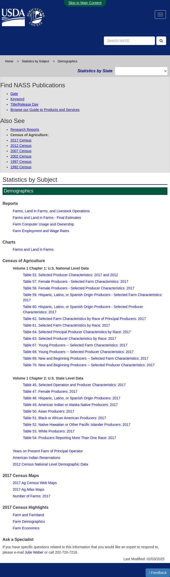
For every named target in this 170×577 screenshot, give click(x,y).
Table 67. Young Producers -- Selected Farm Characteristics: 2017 (75, 345)
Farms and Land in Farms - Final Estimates (47, 218)
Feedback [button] (158, 573)
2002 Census (21, 156)
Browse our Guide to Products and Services (45, 110)
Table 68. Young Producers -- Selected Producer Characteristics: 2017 (78, 352)
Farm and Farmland (28, 515)
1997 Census (21, 162)
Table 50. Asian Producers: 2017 (48, 411)
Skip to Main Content (85, 3)
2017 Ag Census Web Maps (35, 483)
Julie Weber (34, 552)
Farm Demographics (29, 521)
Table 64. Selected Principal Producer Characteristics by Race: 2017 (77, 332)
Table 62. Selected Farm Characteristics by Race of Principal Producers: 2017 (84, 319)
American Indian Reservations (36, 458)
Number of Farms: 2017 (31, 496)
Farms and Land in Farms (33, 249)
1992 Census (21, 167)
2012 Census (21, 146)
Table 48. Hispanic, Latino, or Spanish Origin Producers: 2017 (71, 398)
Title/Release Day (24, 104)
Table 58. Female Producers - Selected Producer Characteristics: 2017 (78, 288)
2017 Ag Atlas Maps (28, 489)
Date (14, 94)
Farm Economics (26, 528)
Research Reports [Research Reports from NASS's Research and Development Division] (24, 130)
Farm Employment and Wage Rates (41, 231)
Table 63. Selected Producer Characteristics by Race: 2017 (69, 338)
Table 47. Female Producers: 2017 (50, 391)
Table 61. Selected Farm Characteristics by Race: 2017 (66, 325)
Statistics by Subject (35, 61)
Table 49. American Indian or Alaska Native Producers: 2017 (70, 405)
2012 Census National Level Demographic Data (50, 464)
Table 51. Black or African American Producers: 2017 (64, 418)
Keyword (17, 99)
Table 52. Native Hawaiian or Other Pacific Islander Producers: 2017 (77, 425)
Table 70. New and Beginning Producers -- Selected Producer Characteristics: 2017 (89, 365)
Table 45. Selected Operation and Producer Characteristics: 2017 (74, 385)
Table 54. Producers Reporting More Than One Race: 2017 (69, 438)
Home (9, 61)
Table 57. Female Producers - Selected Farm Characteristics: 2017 (75, 281)
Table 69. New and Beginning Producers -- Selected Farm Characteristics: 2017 (85, 358)
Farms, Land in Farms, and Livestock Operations (51, 211)
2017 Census (21, 140)
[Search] (161, 40)
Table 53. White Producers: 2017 (49, 431)
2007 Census (21, 151)
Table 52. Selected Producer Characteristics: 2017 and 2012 (70, 275)
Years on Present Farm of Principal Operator (48, 451)
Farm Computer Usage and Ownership (43, 224)
